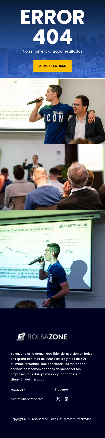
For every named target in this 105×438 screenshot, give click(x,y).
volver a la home (52, 66)
